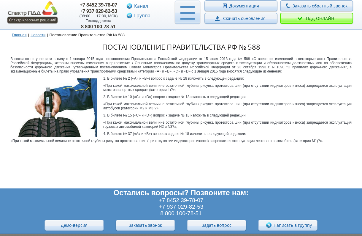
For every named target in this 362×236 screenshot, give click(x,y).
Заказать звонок (145, 225)
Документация (244, 6)
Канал (141, 6)
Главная (19, 35)
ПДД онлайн (320, 18)
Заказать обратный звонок (320, 6)
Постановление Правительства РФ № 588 (87, 35)
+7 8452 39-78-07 (98, 4)
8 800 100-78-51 (98, 26)
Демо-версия (74, 225)
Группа (142, 15)
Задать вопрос (216, 225)
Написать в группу (289, 225)
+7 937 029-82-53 (98, 11)
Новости (38, 35)
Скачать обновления (244, 18)
